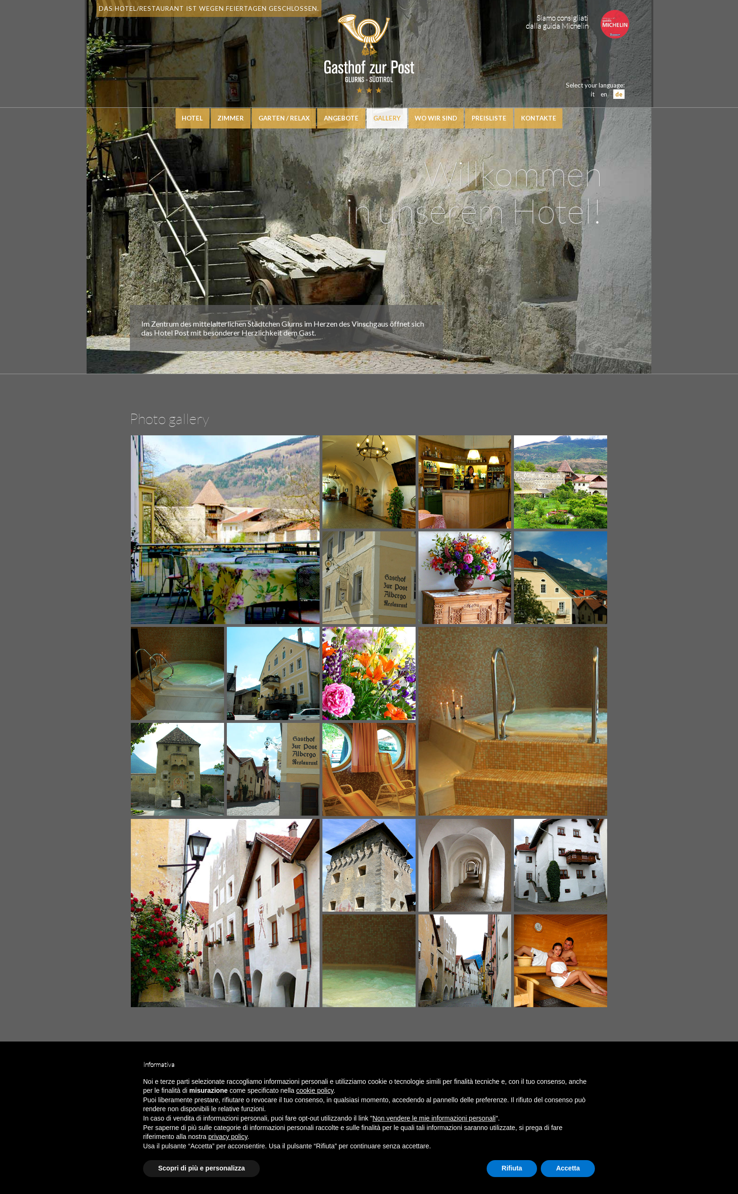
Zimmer (230, 118)
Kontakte (539, 118)
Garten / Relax (283, 118)
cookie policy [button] (314, 1090)
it (591, 94)
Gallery (387, 118)
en (602, 94)
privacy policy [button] (228, 1136)
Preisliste (489, 118)
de (617, 94)
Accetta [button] (568, 1168)
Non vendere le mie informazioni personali (433, 1118)
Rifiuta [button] (512, 1168)
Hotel (191, 118)
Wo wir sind (436, 118)
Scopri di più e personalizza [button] (201, 1168)
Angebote (341, 118)
